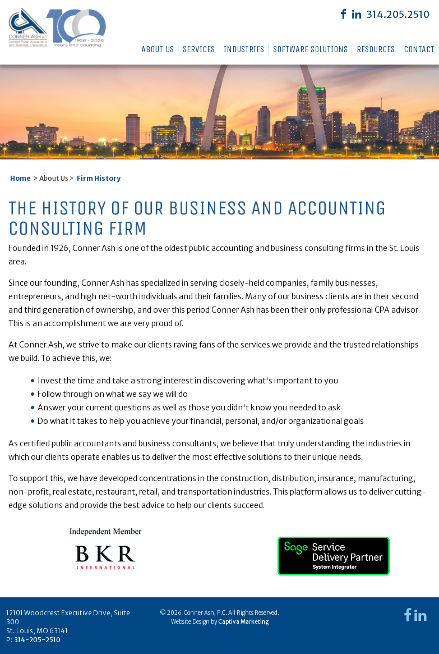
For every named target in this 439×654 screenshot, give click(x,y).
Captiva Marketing (243, 621)
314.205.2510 (398, 14)
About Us (157, 49)
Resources (376, 49)
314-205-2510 (37, 639)
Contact (419, 49)
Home (20, 178)
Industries (244, 49)
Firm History (99, 178)
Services (199, 49)
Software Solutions (310, 49)
